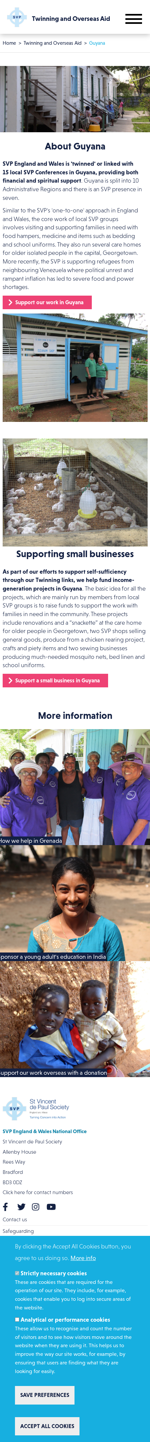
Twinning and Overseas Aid (52, 43)
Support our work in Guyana (49, 302)
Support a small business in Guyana (57, 680)
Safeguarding (18, 1231)
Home (9, 43)
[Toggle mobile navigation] (133, 19)
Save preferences (44, 1395)
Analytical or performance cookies (65, 1319)
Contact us (15, 1219)
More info (83, 1258)
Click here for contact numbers (38, 1192)
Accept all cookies (47, 1426)
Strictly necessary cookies (54, 1273)
